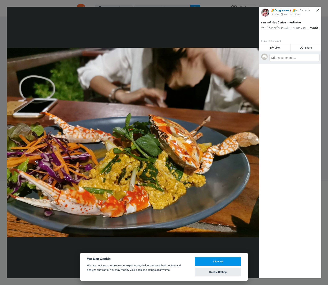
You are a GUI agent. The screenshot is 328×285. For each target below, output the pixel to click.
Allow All (218, 261)
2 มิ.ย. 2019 (304, 10)
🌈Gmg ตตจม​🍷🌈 (283, 10)
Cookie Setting (218, 272)
